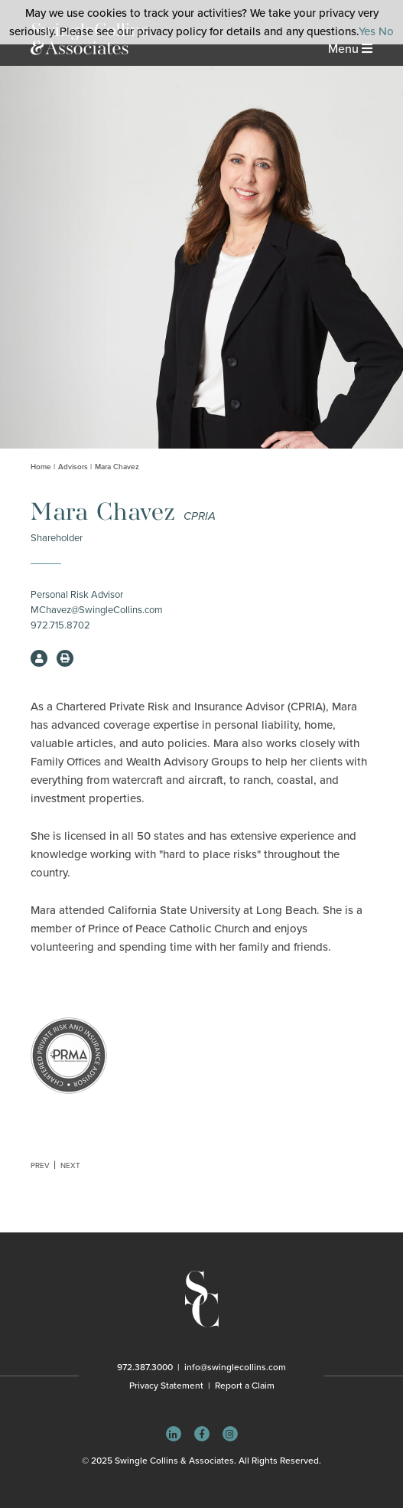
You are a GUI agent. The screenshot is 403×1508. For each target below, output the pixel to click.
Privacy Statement (166, 1385)
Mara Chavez (117, 467)
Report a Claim (245, 1385)
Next (70, 1165)
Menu (350, 49)
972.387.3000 (145, 1367)
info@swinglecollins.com (235, 1367)
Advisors (73, 467)
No (386, 31)
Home (41, 467)
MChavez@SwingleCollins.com (97, 610)
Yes (367, 31)
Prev (40, 1165)
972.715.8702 (60, 625)
